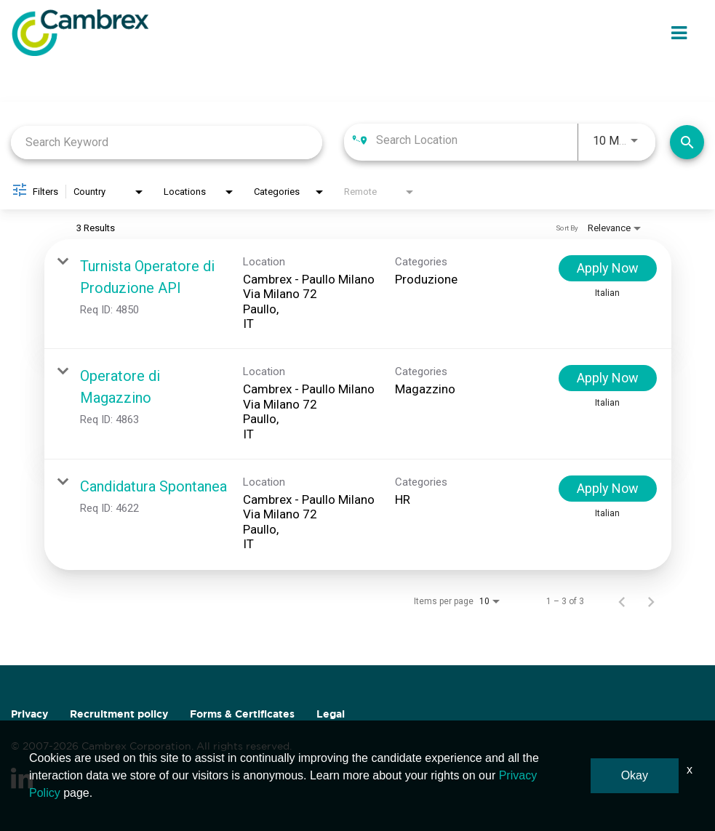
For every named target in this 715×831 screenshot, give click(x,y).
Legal (330, 714)
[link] (357, 294)
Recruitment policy (119, 714)
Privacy (29, 714)
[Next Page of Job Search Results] (651, 601)
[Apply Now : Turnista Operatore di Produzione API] (608, 268)
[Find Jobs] (687, 142)
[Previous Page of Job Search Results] (621, 601)
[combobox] (166, 142)
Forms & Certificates (242, 714)
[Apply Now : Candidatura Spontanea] (608, 488)
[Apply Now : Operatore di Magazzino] (608, 378)
